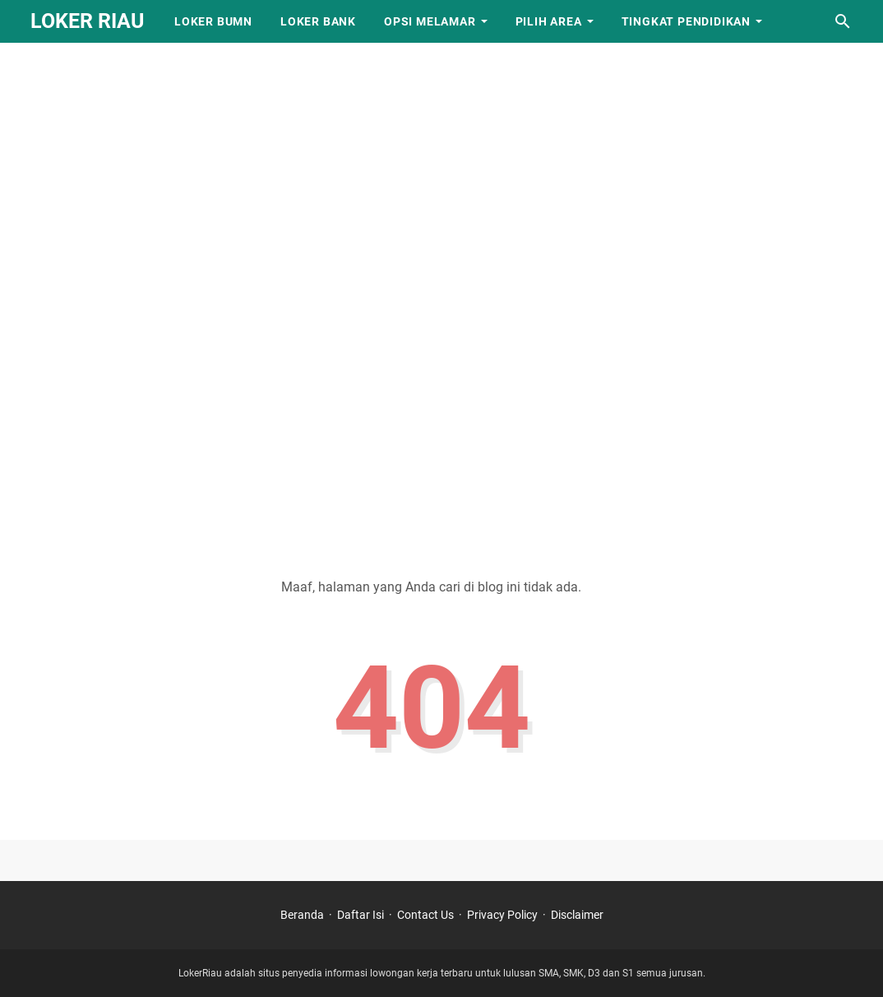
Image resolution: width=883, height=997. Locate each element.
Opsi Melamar (430, 21)
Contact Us (425, 914)
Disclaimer (577, 914)
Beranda (302, 914)
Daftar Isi (360, 914)
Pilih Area (548, 21)
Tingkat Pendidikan (686, 21)
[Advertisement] (441, 115)
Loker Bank (318, 21)
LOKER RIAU (87, 21)
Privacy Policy (502, 914)
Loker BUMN (213, 21)
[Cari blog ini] (843, 21)
